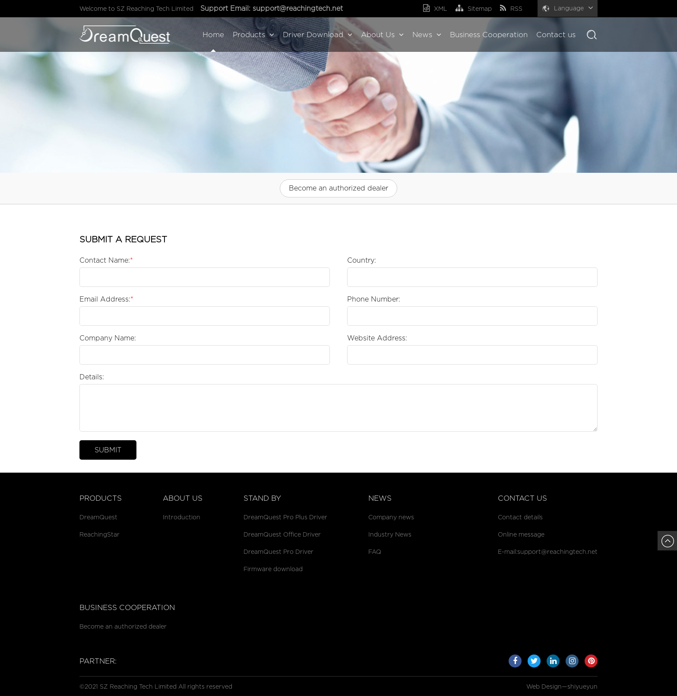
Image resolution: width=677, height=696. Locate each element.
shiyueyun (582, 686)
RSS (511, 8)
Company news (391, 517)
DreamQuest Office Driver (282, 534)
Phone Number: (373, 299)
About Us (382, 34)
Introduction (181, 517)
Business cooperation (127, 607)
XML (435, 8)
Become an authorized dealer (338, 188)
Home (213, 34)
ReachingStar (99, 534)
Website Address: (377, 338)
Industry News (389, 534)
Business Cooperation (489, 34)
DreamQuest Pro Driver (278, 551)
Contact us (556, 34)
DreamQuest (98, 517)
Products (253, 34)
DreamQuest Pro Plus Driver (285, 517)
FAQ (374, 551)
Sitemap (474, 8)
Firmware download (273, 569)
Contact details (520, 517)
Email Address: (106, 299)
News (426, 34)
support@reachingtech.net (299, 8)
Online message (521, 534)
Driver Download (317, 34)
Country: (361, 260)
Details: (91, 377)
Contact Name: (106, 260)
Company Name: (107, 338)
